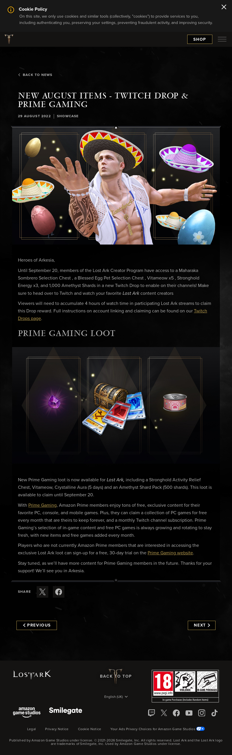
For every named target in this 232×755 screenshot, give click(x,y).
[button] (116, 186)
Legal (31, 729)
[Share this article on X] (42, 592)
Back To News (35, 75)
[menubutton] (222, 39)
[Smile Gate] (65, 713)
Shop (199, 40)
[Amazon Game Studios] (26, 713)
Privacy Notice (56, 729)
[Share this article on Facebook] (58, 592)
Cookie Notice (89, 729)
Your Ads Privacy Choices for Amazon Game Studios (157, 729)
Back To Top (116, 676)
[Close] (224, 7)
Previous (37, 625)
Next (202, 625)
